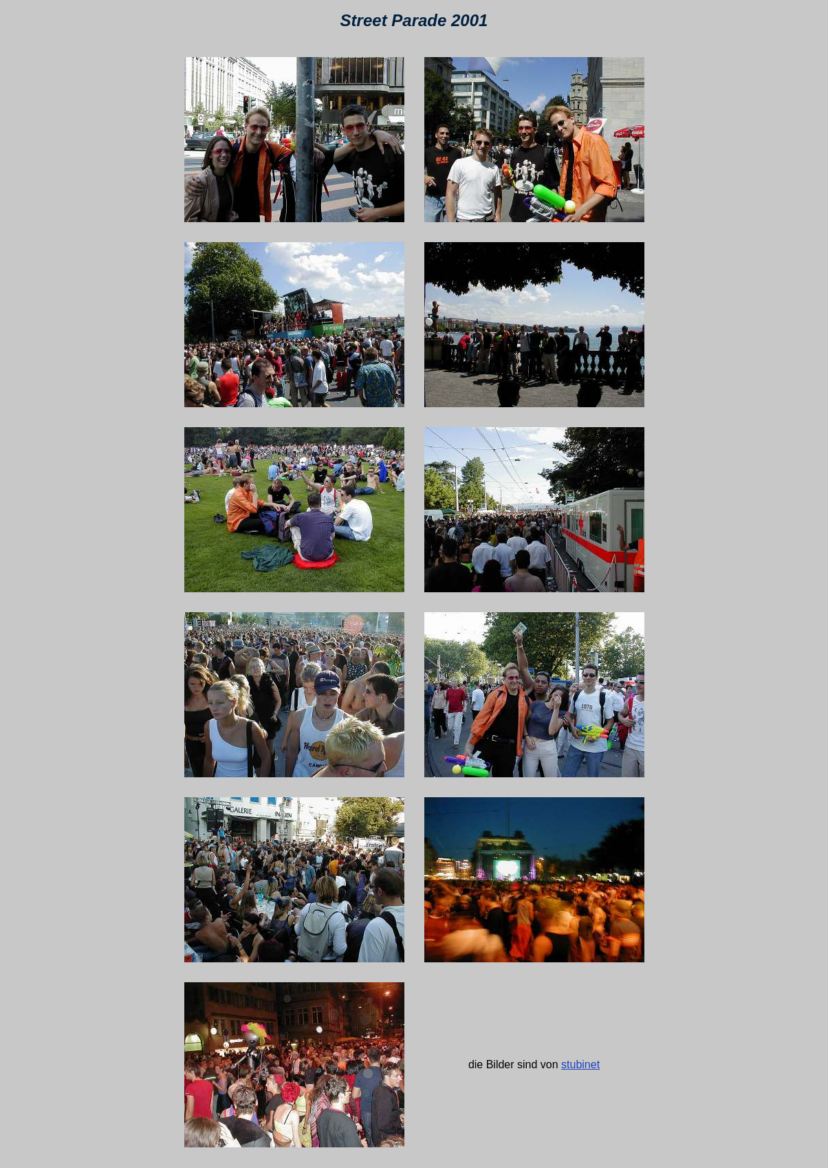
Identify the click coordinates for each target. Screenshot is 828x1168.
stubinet (580, 1064)
